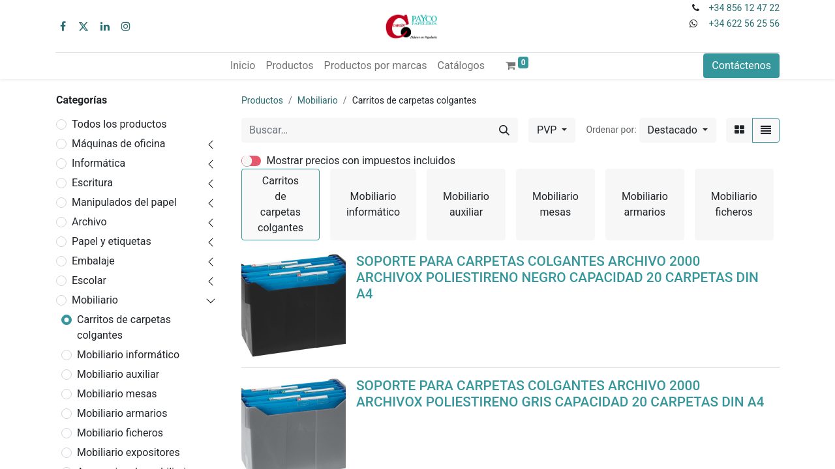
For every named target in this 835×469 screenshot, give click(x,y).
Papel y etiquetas (111, 241)
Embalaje (93, 261)
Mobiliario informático (128, 354)
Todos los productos (119, 124)
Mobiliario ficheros (120, 433)
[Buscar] (504, 130)
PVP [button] (548, 130)
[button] (677, 130)
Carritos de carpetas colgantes (124, 327)
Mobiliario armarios (122, 413)
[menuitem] (242, 66)
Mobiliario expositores (128, 452)
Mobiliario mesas (117, 394)
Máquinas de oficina (119, 143)
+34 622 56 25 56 (744, 23)
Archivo (89, 222)
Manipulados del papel (124, 202)
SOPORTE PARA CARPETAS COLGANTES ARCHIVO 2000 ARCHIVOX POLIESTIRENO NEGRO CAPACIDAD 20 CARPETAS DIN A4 (557, 277)
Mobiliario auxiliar (118, 374)
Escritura (92, 183)
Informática (98, 163)
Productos (262, 100)
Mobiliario (95, 300)
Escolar (89, 280)
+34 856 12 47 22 (744, 8)
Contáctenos (741, 65)
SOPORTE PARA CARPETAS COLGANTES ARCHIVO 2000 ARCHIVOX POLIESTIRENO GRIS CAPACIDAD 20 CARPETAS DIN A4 (560, 394)
